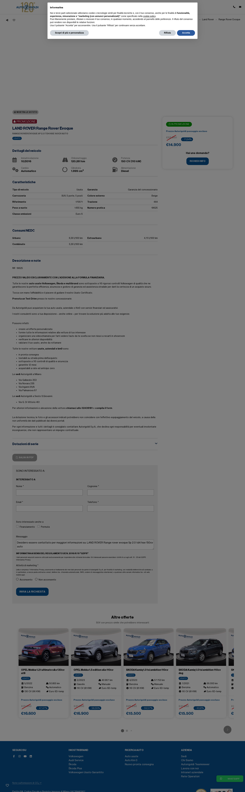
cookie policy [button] (149, 16)
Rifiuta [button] (167, 32)
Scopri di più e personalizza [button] (69, 32)
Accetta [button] (186, 32)
